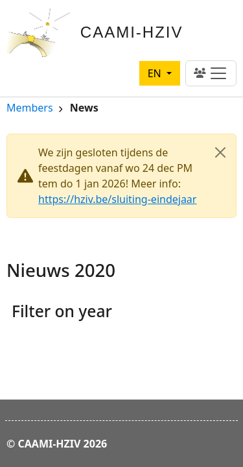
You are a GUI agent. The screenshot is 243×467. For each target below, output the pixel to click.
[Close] (220, 152)
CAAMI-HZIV (131, 32)
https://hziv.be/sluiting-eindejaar (117, 199)
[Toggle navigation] (211, 73)
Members (29, 108)
